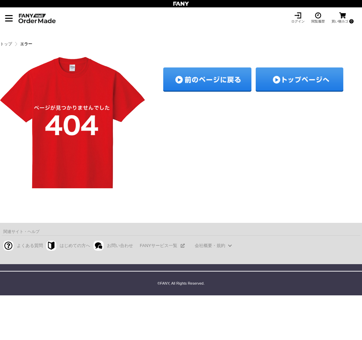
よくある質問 (30, 245)
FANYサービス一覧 (158, 245)
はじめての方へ (75, 245)
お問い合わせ (120, 245)
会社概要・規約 (210, 245)
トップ (6, 44)
